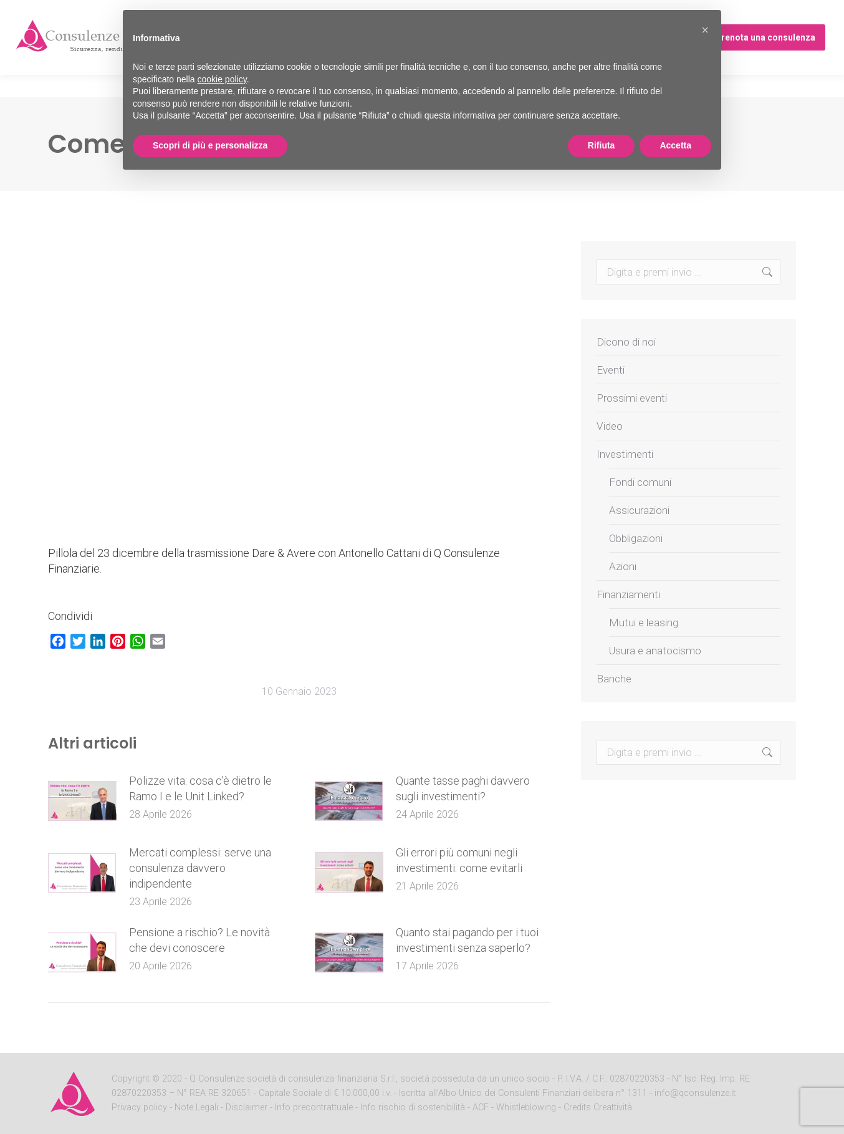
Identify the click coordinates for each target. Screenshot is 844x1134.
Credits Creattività (597, 1107)
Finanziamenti (628, 594)
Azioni (622, 566)
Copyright (131, 1078)
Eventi (611, 370)
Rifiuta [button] (601, 145)
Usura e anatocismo (655, 650)
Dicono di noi (626, 342)
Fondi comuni (640, 482)
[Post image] (82, 801)
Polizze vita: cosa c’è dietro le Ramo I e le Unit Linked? (200, 788)
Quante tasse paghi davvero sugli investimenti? (463, 788)
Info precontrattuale (315, 1107)
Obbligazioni (636, 538)
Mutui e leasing (643, 622)
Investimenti (625, 454)
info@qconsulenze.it (695, 1093)
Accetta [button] (675, 145)
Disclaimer (246, 1107)
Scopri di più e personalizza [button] (210, 145)
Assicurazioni (639, 510)
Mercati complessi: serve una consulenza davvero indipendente (200, 868)
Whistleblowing (526, 1107)
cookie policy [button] (222, 79)
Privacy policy (141, 1107)
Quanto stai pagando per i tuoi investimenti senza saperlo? (467, 940)
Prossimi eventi (632, 398)
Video (610, 426)
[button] (705, 30)
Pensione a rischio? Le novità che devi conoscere (199, 940)
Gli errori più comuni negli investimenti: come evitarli (459, 860)
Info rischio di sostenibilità (414, 1107)
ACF (480, 1107)
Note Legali (196, 1107)
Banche (614, 678)
